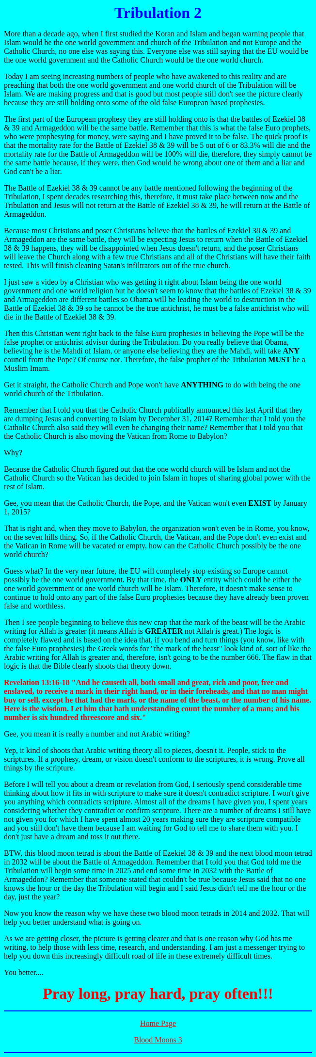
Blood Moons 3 (158, 1040)
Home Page (158, 1023)
